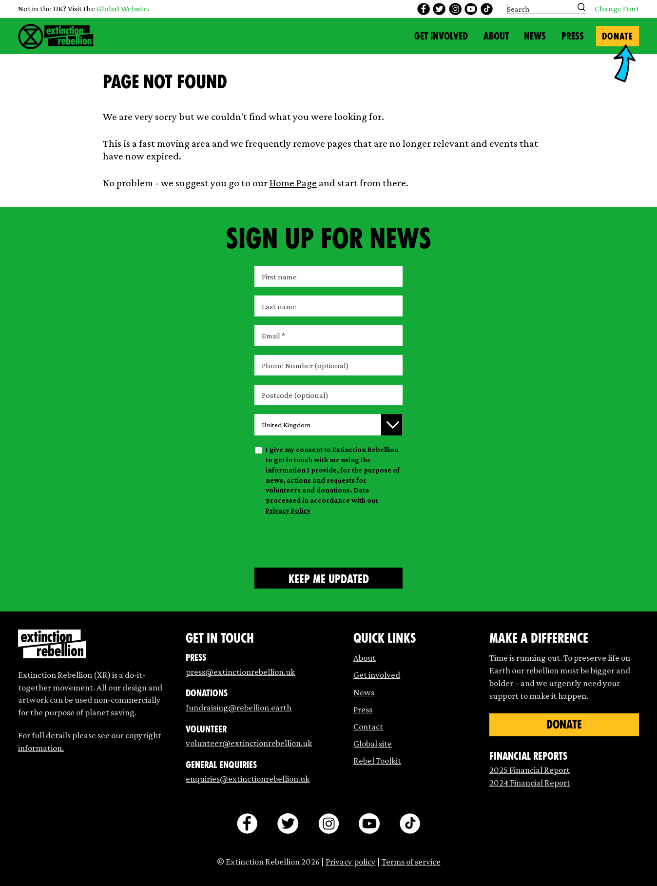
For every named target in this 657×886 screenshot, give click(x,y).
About (496, 36)
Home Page (293, 183)
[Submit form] (328, 578)
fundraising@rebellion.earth (238, 707)
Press (572, 36)
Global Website (122, 8)
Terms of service (411, 861)
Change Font (617, 9)
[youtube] (471, 9)
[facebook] (423, 9)
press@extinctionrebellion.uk (240, 672)
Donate (617, 36)
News (535, 36)
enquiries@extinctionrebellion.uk (247, 778)
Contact (368, 726)
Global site (372, 743)
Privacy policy (351, 861)
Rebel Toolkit (377, 760)
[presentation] (328, 540)
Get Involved (441, 36)
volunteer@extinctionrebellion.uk (249, 743)
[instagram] (455, 9)
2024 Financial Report (529, 782)
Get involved (376, 674)
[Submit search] (582, 7)
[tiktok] (487, 9)
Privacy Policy (288, 510)
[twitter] (439, 9)
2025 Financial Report (529, 770)
